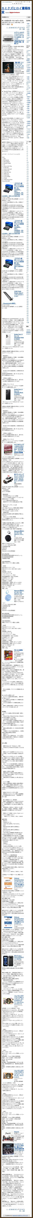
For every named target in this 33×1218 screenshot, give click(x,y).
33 (27, 203)
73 (20, 27)
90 (27, 304)
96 (27, 315)
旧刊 (28, 29)
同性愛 (28, 62)
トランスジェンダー (28, 82)
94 (27, 311)
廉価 (28, 33)
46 (27, 226)
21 (27, 181)
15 (27, 171)
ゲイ (28, 85)
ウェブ (28, 128)
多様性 (28, 100)
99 (27, 320)
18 (27, 176)
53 (27, 238)
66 (27, 262)
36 (27, 208)
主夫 (28, 112)
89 (27, 302)
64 (27, 258)
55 (27, 242)
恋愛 (28, 106)
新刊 (28, 31)
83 (27, 292)
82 (27, 290)
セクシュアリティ (28, 55)
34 (27, 205)
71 (17, 27)
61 (27, 253)
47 (27, 228)
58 (27, 247)
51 (27, 235)
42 (27, 219)
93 (27, 310)
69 (13, 27)
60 (27, 251)
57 (27, 246)
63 (27, 256)
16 (27, 173)
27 (27, 192)
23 (27, 185)
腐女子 (28, 96)
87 (27, 299)
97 (27, 317)
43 (27, 221)
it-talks (7, 2)
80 (27, 286)
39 (27, 213)
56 (27, 244)
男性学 (28, 123)
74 (22, 27)
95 (27, 313)
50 (27, 233)
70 (15, 27)
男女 (28, 108)
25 (27, 189)
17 (27, 174)
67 (9, 27)
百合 (28, 98)
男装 (28, 78)
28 (27, 194)
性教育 (28, 121)
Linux (28, 134)
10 (27, 162)
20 (27, 180)
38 (27, 212)
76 (20, 29)
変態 (28, 104)
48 (27, 229)
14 (27, 169)
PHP (28, 137)
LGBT (28, 117)
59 (27, 249)
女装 (28, 77)
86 (27, 297)
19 (27, 178)
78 (27, 283)
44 (27, 222)
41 (27, 217)
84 (27, 294)
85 (27, 295)
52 (27, 237)
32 (27, 201)
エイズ (28, 73)
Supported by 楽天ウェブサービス (20, 1215)
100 (23, 29)
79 (27, 285)
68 (11, 27)
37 (27, 210)
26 (27, 190)
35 (27, 206)
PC (28, 136)
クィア (28, 91)
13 (27, 167)
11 (27, 164)
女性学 (28, 67)
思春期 (28, 102)
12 (27, 165)
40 (27, 215)
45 (27, 224)
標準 (28, 23)
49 (27, 231)
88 (27, 301)
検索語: (4, 17)
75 (24, 27)
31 (27, 199)
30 (27, 197)
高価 (28, 35)
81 (27, 288)
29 (27, 196)
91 (27, 306)
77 (27, 281)
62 (27, 254)
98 (27, 318)
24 (27, 187)
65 (27, 260)
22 (27, 183)
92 (27, 308)
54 (27, 240)
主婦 (28, 110)
